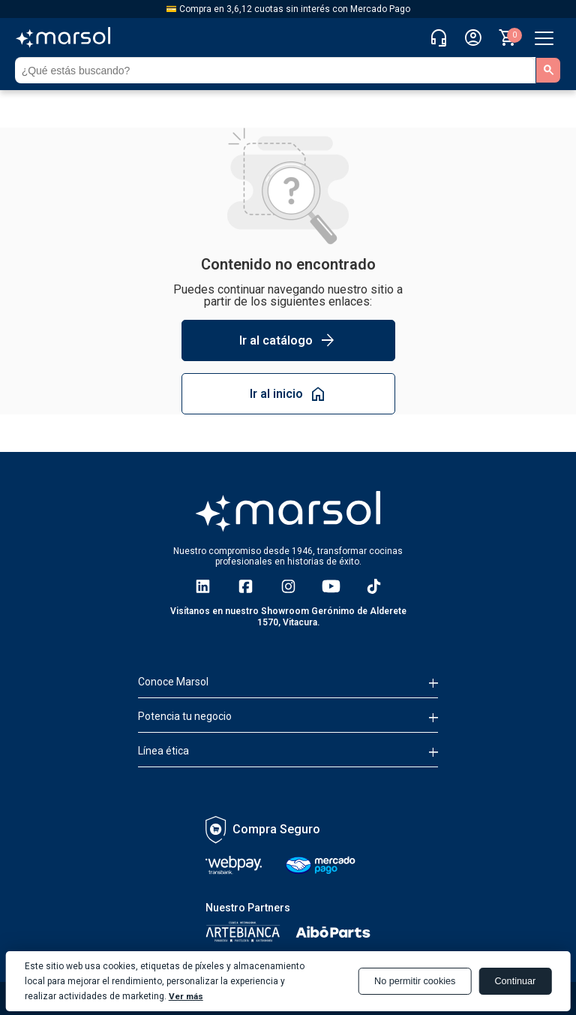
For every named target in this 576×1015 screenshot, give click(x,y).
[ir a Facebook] (245, 586)
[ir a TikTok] (373, 586)
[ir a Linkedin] (203, 586)
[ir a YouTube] (331, 586)
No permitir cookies (410, 981)
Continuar (514, 981)
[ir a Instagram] (288, 586)
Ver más (187, 996)
